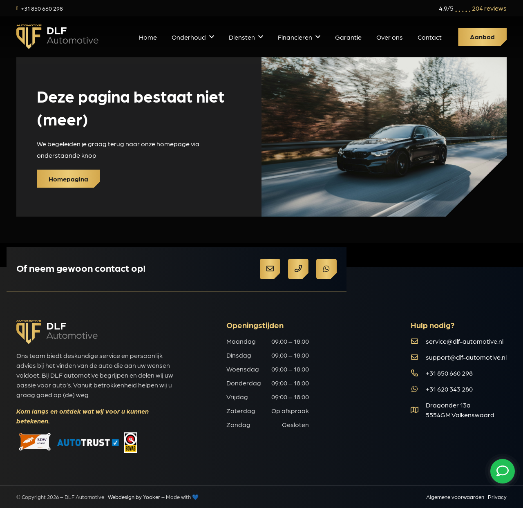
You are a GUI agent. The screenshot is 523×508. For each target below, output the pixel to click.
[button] (211, 36)
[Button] (270, 269)
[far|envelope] (418, 341)
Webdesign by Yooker (134, 497)
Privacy (497, 497)
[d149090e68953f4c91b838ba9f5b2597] (57, 37)
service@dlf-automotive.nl (464, 341)
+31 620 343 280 (449, 389)
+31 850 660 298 (449, 373)
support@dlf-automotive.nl (466, 357)
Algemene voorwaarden (455, 497)
